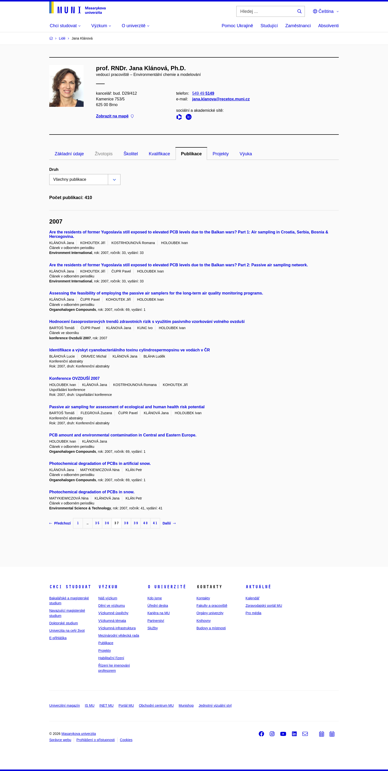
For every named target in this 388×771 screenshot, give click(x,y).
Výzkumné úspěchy (113, 613)
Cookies (126, 740)
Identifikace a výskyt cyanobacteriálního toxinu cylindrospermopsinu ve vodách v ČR (129, 350)
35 (97, 523)
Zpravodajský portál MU (263, 606)
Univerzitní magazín (64, 705)
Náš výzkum (107, 598)
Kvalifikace (159, 153)
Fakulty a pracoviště (211, 606)
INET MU (106, 705)
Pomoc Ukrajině (237, 25)
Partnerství (155, 621)
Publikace (191, 153)
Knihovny (203, 621)
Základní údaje (69, 153)
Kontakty (203, 598)
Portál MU (126, 705)
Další (169, 523)
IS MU (90, 705)
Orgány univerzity (209, 613)
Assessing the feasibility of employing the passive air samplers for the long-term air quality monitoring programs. (156, 293)
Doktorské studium (63, 623)
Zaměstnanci (298, 25)
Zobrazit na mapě (115, 116)
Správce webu (60, 740)
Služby (152, 628)
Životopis (104, 153)
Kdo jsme (154, 598)
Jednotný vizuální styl (215, 705)
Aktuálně (258, 587)
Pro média (253, 613)
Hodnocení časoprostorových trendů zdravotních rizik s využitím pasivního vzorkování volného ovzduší (146, 321)
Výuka (246, 153)
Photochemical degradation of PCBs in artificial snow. (100, 463)
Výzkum (108, 587)
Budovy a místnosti (211, 628)
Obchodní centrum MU (156, 705)
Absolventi (328, 25)
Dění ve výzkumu (111, 606)
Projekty (221, 153)
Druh (53, 169)
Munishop (186, 705)
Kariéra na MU (158, 613)
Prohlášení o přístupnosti (95, 740)
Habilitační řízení (111, 658)
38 (126, 523)
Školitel (130, 153)
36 (106, 523)
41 (155, 523)
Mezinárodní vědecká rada (118, 635)
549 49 (203, 93)
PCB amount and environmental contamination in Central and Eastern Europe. (122, 435)
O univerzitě (166, 587)
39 (135, 523)
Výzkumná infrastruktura (117, 628)
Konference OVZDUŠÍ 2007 (74, 378)
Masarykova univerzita (78, 734)
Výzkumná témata (112, 621)
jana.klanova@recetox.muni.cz (221, 99)
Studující (269, 25)
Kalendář (252, 598)
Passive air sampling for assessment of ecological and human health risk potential (127, 407)
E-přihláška (58, 638)
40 (145, 523)
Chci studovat (70, 587)
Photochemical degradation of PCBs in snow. (91, 492)
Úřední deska (157, 606)
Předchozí (60, 523)
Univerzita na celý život (67, 631)
